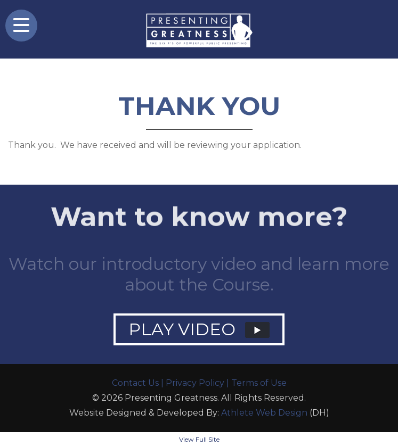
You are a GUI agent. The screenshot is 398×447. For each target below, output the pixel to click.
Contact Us (135, 383)
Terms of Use (259, 383)
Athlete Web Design (264, 413)
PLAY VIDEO (199, 329)
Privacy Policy (195, 383)
